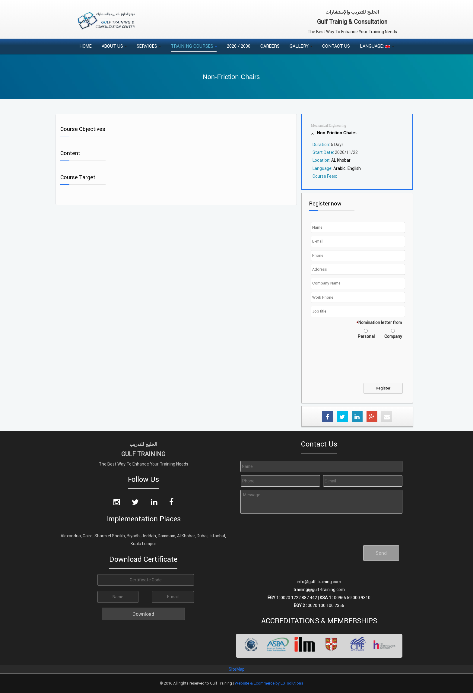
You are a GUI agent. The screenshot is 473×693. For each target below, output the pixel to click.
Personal (366, 336)
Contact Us (336, 46)
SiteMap (237, 669)
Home (85, 46)
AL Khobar (341, 160)
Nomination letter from (379, 322)
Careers (270, 46)
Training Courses (194, 46)
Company (393, 336)
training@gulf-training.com (319, 589)
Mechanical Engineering (328, 126)
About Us (114, 46)
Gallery (301, 46)
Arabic (339, 168)
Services (149, 46)
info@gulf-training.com (319, 581)
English (354, 168)
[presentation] (358, 365)
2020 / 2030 (238, 46)
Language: (377, 46)
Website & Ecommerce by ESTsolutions (269, 683)
